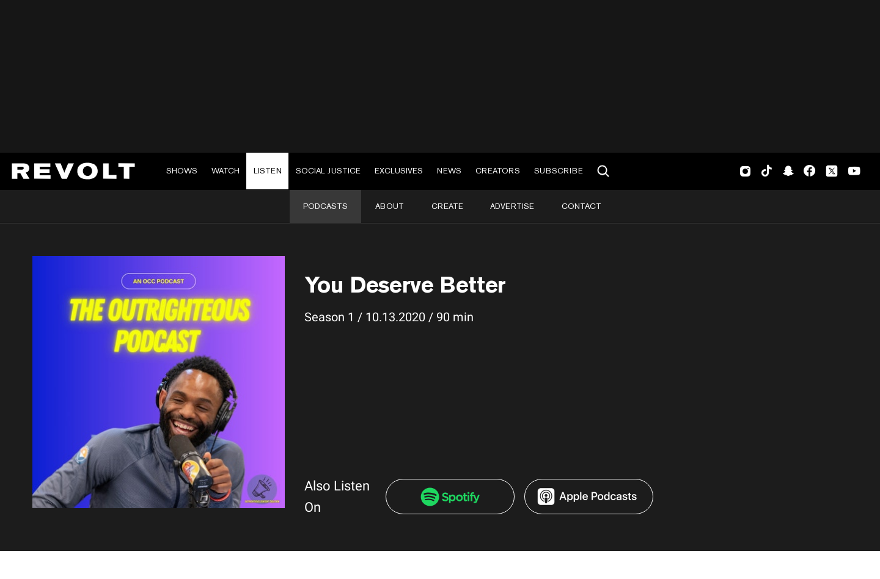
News (449, 171)
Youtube (854, 172)
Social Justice (328, 171)
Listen (268, 171)
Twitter (831, 171)
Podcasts (325, 206)
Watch (225, 171)
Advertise (512, 206)
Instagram (745, 171)
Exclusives (399, 171)
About (389, 206)
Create (447, 206)
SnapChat (788, 171)
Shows (181, 171)
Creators (497, 171)
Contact (581, 206)
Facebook (809, 171)
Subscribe (558, 171)
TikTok (766, 171)
